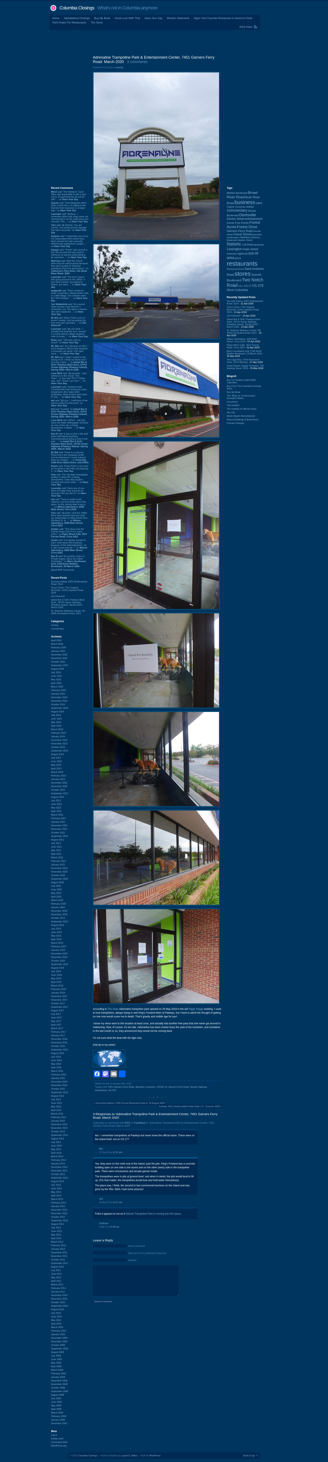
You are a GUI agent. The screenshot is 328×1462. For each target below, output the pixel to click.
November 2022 (59, 786)
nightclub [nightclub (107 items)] (242, 253)
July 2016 (56, 1056)
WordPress (154, 1455)
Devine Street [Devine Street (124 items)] (235, 218)
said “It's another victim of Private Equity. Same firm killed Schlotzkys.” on (68, 561)
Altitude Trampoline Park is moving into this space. (154, 1213)
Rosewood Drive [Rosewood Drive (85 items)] (235, 269)
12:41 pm (117, 1152)
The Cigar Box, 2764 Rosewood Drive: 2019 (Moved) (243, 360)
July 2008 (56, 1398)
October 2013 (58, 1174)
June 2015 (56, 1103)
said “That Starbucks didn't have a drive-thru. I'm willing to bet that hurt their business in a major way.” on (69, 207)
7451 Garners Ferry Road (121, 1087)
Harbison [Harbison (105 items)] (245, 237)
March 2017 (57, 1028)
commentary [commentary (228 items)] (237, 210)
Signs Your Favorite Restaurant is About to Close (222, 18)
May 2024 (56, 722)
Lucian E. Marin (129, 1455)
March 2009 (57, 1370)
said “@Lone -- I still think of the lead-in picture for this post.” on (69, 403)
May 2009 (56, 1363)
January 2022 (58, 822)
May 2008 (56, 1405)
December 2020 (59, 868)
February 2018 (58, 989)
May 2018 (56, 978)
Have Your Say (153, 18)
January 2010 (58, 1334)
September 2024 (59, 708)
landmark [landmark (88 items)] (259, 244)
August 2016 (57, 1053)
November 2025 (59, 658)
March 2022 (57, 814)
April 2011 (56, 1281)
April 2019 (56, 939)
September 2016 (59, 1049)
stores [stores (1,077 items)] (243, 273)
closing (54, 625)
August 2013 (57, 1181)
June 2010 (56, 1316)
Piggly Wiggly (196, 1009)
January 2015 (58, 1121)
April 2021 (56, 854)
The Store (97, 22)
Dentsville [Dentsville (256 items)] (247, 215)
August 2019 (57, 925)
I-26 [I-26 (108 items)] (244, 244)
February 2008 (58, 1416)
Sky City (231, 412)
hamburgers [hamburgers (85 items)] (233, 237)
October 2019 (58, 918)
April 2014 (56, 1153)
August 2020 (57, 882)
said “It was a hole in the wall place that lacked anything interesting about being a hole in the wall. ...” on (69, 441)
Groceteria (232, 401)
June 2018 (56, 975)
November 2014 (59, 1128)
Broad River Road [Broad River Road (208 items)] (242, 194)
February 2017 (58, 1032)
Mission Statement (178, 18)
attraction (140, 1087)
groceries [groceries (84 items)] (257, 234)
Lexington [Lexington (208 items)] (234, 249)
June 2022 (56, 804)
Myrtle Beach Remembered (241, 416)
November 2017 (59, 1000)
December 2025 (59, 654)
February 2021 (58, 861)
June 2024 (56, 718)
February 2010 (58, 1330)
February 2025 (58, 690)
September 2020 (59, 879)
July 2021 (56, 843)
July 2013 (56, 1185)
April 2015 (56, 1110)
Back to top (249, 1455)
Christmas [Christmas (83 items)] (240, 207)
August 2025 (57, 669)
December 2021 (59, 825)
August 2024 (57, 711)
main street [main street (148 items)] (250, 249)
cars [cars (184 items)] (259, 203)
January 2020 (58, 907)
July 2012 (56, 1227)
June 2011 (56, 1274)
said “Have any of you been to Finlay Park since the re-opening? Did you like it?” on (68, 492)
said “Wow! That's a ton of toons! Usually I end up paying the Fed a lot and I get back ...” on (68, 322)
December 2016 (59, 1039)
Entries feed (57, 1438)
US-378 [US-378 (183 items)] (257, 285)
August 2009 (57, 1352)
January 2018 (58, 992)
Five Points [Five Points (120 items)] (242, 222)
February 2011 (58, 1288)
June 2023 (56, 761)
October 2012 (58, 1217)
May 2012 (56, 1234)
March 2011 (57, 1284)
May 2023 (56, 765)
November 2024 (59, 701)
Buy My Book (102, 18)
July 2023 (56, 758)
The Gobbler (233, 405)
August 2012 (57, 1224)
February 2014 (58, 1160)
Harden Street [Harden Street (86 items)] (245, 240)
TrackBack (139, 1122)
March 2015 (57, 1113)
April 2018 (56, 982)
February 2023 (58, 775)
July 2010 (56, 1313)
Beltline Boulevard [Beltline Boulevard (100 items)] (237, 193)
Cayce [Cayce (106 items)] (230, 206)
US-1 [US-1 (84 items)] (240, 286)
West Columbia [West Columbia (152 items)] (237, 290)
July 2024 (56, 715)
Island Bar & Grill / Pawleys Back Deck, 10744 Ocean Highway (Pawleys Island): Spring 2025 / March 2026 (68, 603)
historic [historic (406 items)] (234, 244)
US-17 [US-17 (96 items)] (247, 285)
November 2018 (59, 957)
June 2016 (56, 1060)
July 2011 (56, 1270)
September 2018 (59, 964)
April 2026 (56, 640)
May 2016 (56, 1064)
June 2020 (56, 889)
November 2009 (59, 1341)
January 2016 (58, 1078)
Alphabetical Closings (77, 18)
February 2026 (58, 647)
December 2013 (59, 1167)
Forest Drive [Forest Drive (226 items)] (247, 227)
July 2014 (56, 1142)
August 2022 (57, 797)
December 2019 (59, 911)
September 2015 (59, 1092)
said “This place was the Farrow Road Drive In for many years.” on (69, 533)
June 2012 (56, 1231)
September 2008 (59, 1391)
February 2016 (58, 1074)
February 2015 (58, 1117)
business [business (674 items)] (244, 202)
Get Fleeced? (58, 596)
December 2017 (59, 996)
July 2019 (56, 928)
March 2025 (57, 686)
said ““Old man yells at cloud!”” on (66, 341)
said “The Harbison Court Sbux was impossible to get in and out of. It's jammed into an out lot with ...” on (68, 195)
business (150, 1087)
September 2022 (59, 793)
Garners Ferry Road (178, 1087)
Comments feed (59, 1442)
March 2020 (57, 900)
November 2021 (59, 829)
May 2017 (56, 1021)
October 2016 (58, 1046)
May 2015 (56, 1106)
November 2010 (59, 1298)
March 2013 (57, 1199)
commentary (57, 628)
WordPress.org (58, 1445)
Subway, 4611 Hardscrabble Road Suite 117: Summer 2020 (189, 1106)
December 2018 (59, 953)
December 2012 (59, 1209)
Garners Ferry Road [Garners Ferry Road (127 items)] (240, 231)
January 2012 (58, 1249)
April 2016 (56, 1067)
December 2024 (59, 697)
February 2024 (58, 733)
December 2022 (59, 782)
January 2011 (58, 1291)
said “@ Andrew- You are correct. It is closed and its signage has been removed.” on (69, 229)
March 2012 (57, 1242)
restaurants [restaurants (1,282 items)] (242, 263)
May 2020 (56, 893)
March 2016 (57, 1071)
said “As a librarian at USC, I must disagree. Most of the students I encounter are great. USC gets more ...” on (69, 350)
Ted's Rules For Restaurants (69, 22)
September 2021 (59, 836)
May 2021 (56, 850)
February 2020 (58, 903)
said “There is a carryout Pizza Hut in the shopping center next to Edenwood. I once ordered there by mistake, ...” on (70, 457)
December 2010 (59, 1295)
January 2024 (58, 736)
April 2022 (56, 811)
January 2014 (58, 1163)
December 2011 (59, 1252)
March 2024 (57, 729)
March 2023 (57, 772)
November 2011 (59, 1256)
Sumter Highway (198, 1087)
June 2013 (56, 1188)
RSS (127, 1122)
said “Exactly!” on (69, 413)
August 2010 (57, 1309)
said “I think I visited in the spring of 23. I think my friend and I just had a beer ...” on (69, 363)
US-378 (112, 1090)
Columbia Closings (76, 7)
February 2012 (58, 1245)
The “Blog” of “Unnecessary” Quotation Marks (241, 396)
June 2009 (56, 1359)
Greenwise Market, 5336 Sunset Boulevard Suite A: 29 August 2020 (130, 1103)
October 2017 (58, 1003)
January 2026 (58, 651)
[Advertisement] (164, 41)
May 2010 (56, 1320)
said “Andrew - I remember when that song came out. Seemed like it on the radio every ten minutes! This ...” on (69, 218)
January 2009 (58, 1377)
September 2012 (59, 1220)
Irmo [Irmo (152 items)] (250, 244)
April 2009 (56, 1366)
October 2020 (58, 875)
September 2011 (59, 1263)
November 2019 (59, 914)
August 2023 (57, 754)
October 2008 (58, 1387)
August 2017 (57, 1010)
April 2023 (56, 768)
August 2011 (57, 1266)
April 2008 (56, 1409)
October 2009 (58, 1345)
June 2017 (56, 1017)
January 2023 (58, 779)
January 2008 (58, 1419)
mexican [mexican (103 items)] (232, 253)
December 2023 (59, 740)
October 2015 (58, 1088)
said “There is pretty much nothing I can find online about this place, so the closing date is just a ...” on (68, 504)
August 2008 (57, 1395)
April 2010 (56, 1323)
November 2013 (59, 1170)
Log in (54, 1435)
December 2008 (59, 1380)
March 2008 (57, 1412)
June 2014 (56, 1145)
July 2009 (56, 1355)
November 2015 (59, 1085)
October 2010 (58, 1302)
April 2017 (56, 1024)
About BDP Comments (62, 570)
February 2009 (58, 1373)
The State (113, 1009)
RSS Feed (246, 26)
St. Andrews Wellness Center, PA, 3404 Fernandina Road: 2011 (68, 612)
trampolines (101, 1090)
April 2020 (56, 896)
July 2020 (56, 886)
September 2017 (59, 1007)
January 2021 (58, 864)
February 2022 (58, 818)
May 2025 (56, 679)
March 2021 (57, 857)
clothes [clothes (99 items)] (250, 206)
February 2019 (58, 946)
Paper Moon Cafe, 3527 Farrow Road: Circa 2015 (243, 346)
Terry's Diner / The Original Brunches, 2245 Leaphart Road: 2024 (67, 590)
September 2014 (59, 1135)
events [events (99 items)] (230, 222)
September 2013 (59, 1177)
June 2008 (56, 1402)
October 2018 (58, 960)
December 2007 (59, 1423)
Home (55, 18)
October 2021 (58, 832)
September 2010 (59, 1306)
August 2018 (57, 968)
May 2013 (56, 1192)
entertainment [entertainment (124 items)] (253, 218)
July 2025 (56, 672)
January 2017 (58, 1035)
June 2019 (56, 932)
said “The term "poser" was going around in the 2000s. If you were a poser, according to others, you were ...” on (68, 282)
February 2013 (58, 1202)
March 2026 (57, 644)
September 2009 (59, 1348)
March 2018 (57, 985)
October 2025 (58, 661)
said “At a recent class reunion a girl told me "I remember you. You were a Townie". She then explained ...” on (69, 309)
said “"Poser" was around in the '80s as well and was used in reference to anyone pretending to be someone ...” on (69, 253)
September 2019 (59, 921)
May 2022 (56, 807)
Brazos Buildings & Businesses (243, 419)
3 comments (137, 62)
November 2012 (59, 1213)
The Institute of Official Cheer (241, 409)
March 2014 (57, 1156)
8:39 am (115, 1226)
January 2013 (58, 1206)
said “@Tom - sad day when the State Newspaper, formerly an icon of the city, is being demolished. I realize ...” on (69, 425)
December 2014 (59, 1124)
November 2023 (59, 743)
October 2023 (58, 747)
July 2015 (56, 1099)
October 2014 (58, 1131)
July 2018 (56, 971)
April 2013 (56, 1195)
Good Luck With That (127, 18)
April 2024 (56, 726)
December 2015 (59, 1081)
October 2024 (58, 704)
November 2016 (59, 1042)
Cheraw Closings (235, 423)
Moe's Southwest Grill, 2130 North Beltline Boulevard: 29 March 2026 (244, 352)
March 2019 (57, 943)
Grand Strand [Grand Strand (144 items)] (242, 234)
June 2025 (56, 676)
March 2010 (57, 1327)
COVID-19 (161, 1087)
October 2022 (58, 790)
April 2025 (56, 683)
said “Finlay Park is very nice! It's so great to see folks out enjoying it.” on (69, 468)
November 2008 (59, 1384)
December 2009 (59, 1338)
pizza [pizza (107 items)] (238, 258)
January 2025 (58, 693)
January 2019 (58, 950)
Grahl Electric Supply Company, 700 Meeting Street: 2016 (245, 366)
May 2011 (56, 1277)
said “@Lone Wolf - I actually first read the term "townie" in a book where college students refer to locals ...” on (69, 333)
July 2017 (56, 1014)
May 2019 (56, 935)
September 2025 (59, 665)
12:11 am (117, 1202)
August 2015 (57, 1096)
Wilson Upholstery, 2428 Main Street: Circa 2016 (242, 340)
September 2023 (59, 750)
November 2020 (59, 871)
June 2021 (56, 847)
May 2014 (56, 1149)
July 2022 (56, 800)
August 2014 (57, 1138)
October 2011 (58, 1259)
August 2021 (57, 839)
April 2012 (56, 1238)
